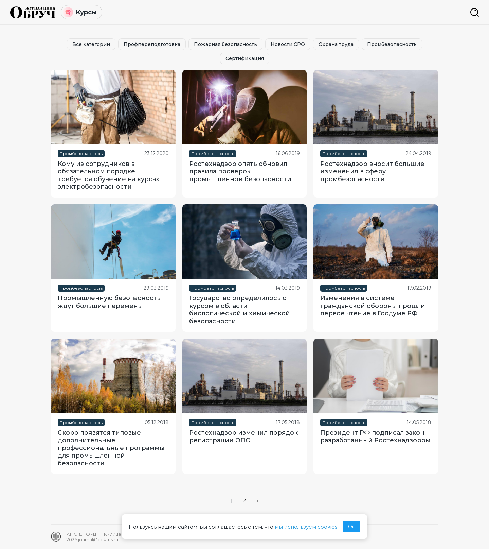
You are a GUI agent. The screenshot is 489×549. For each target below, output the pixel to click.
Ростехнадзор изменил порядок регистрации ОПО (243, 436)
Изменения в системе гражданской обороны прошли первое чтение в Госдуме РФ (372, 305)
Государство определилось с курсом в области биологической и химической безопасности (239, 309)
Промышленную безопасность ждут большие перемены (109, 302)
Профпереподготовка (152, 44)
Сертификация (244, 58)
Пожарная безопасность (225, 44)
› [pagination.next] (257, 501)
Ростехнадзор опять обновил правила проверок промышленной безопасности (240, 171)
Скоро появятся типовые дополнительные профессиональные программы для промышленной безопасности (111, 448)
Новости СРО (288, 44)
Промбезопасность (392, 44)
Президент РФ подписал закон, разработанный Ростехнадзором (375, 436)
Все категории (91, 44)
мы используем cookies (306, 527)
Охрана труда (336, 44)
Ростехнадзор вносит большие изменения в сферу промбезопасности (372, 171)
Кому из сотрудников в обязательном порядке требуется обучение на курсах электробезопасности (108, 175)
